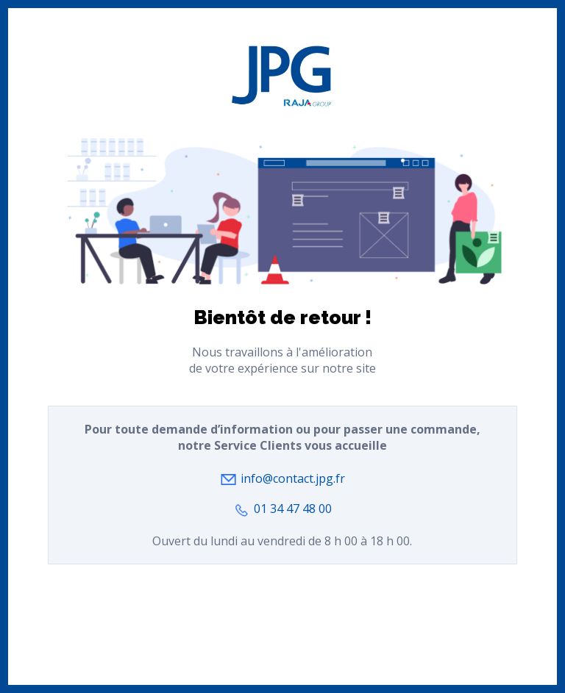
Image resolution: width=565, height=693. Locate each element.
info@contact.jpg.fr (291, 478)
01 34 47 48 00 (291, 508)
